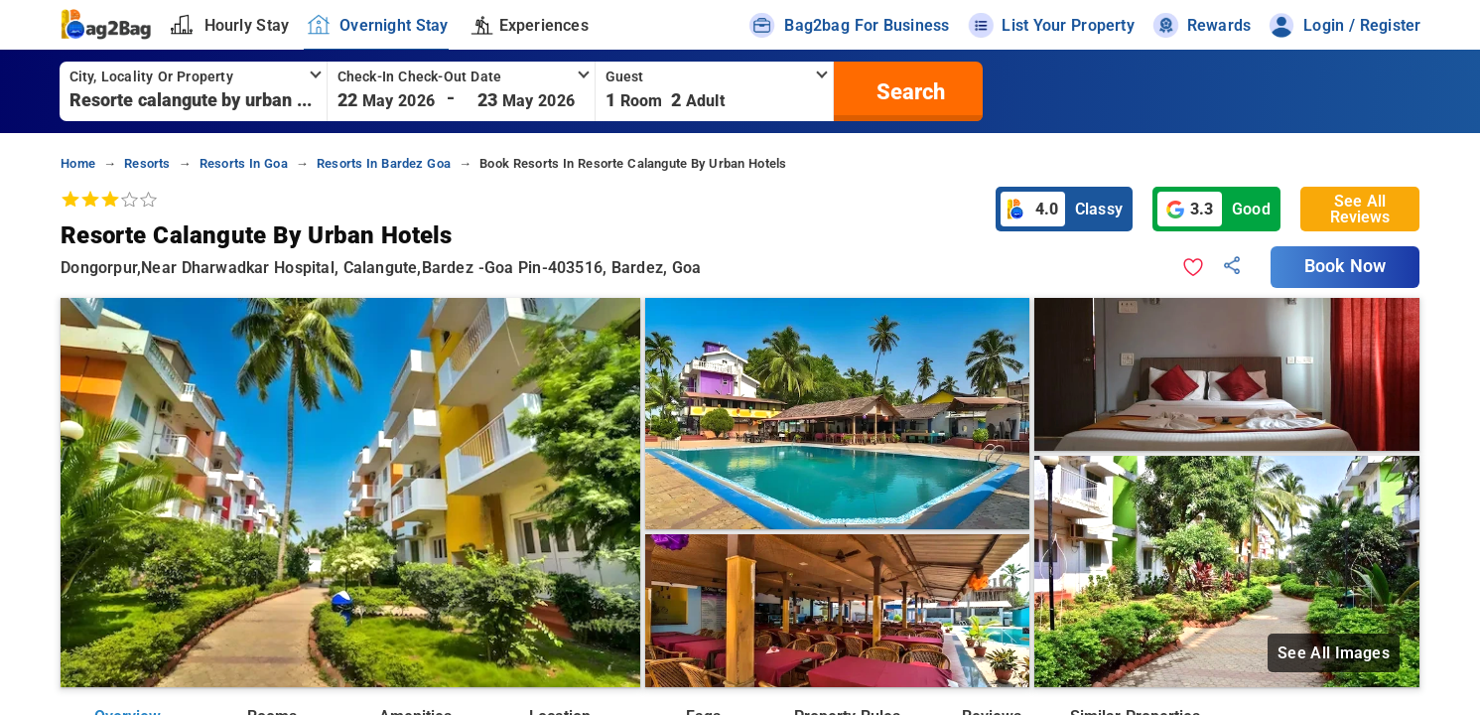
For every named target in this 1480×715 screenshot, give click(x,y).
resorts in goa (244, 163)
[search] (908, 91)
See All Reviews (1360, 209)
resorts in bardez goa (384, 163)
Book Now (1345, 266)
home (78, 163)
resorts (147, 163)
